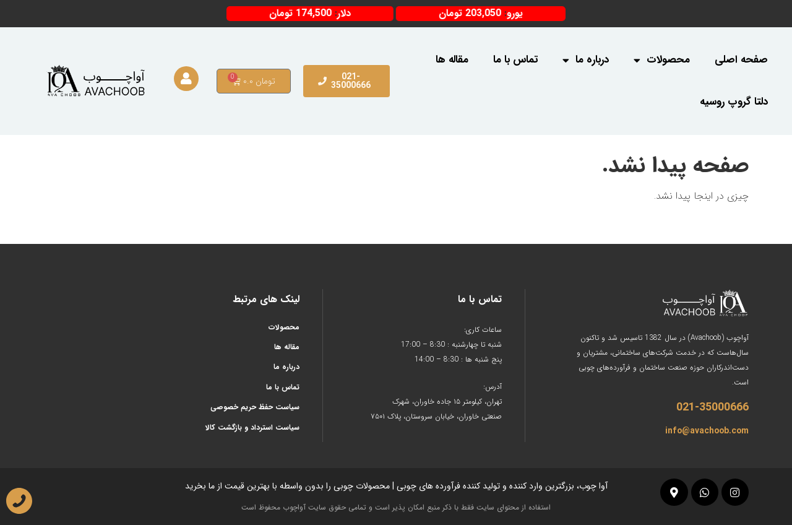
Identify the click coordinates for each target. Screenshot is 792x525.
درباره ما (585, 60)
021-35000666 (712, 407)
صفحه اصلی (741, 59)
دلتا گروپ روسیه (734, 101)
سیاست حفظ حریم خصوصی (254, 407)
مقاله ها (452, 59)
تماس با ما (515, 59)
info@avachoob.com (707, 431)
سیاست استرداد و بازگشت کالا (252, 427)
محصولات (662, 60)
